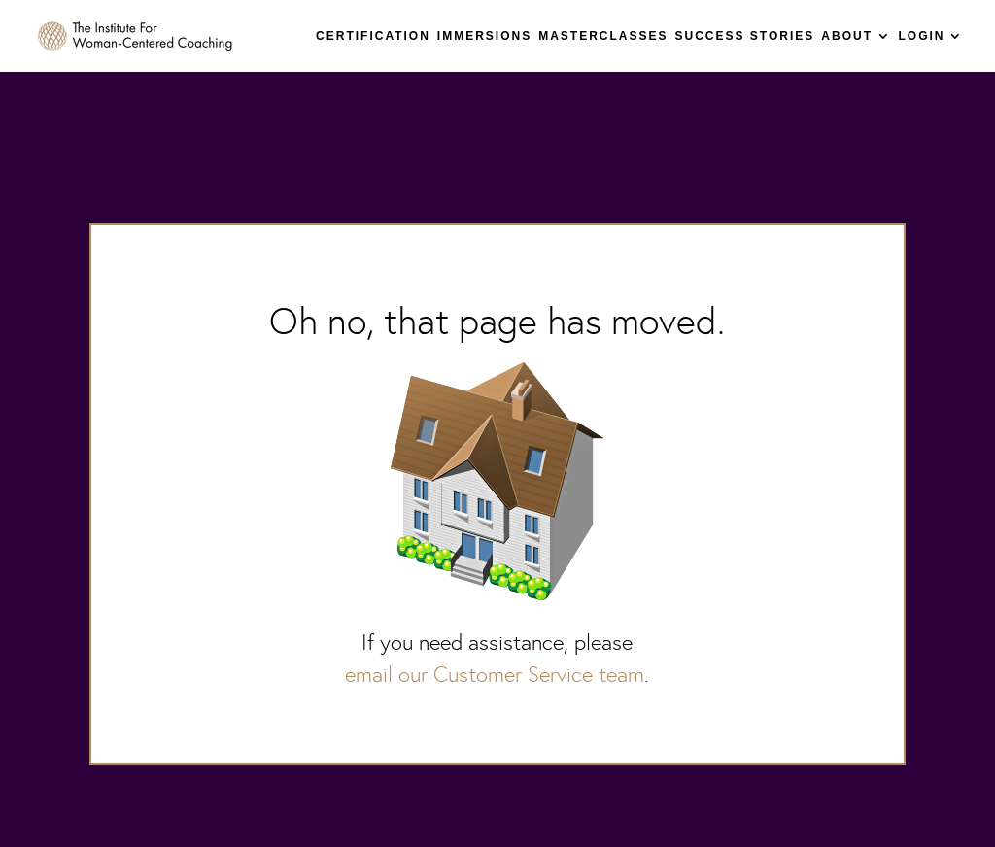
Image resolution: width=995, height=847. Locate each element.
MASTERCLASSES (603, 36)
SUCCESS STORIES (745, 36)
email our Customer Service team (494, 674)
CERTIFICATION (373, 36)
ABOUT (847, 36)
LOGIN (922, 36)
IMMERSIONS (484, 36)
